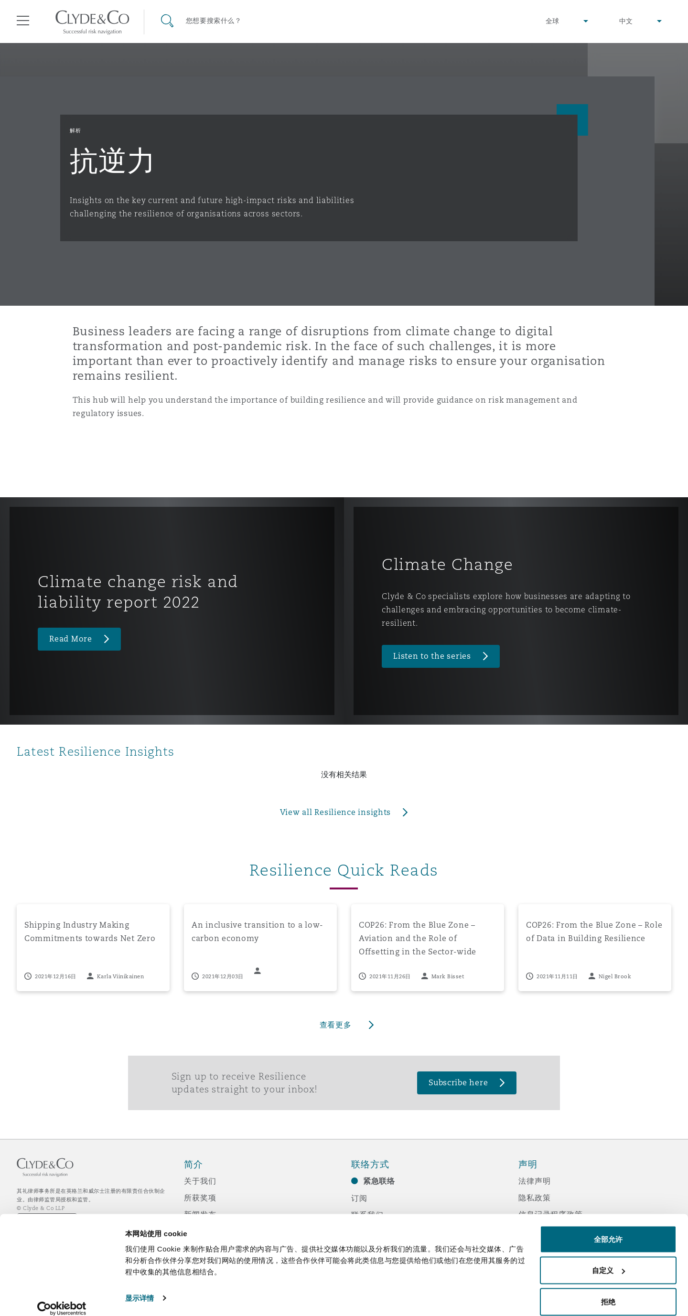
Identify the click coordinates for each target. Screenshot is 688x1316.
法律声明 (534, 1181)
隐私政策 (534, 1197)
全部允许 (608, 1228)
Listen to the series (432, 656)
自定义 (608, 1259)
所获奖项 (200, 1197)
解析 (75, 130)
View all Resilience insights (335, 812)
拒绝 (608, 1290)
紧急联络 (379, 1181)
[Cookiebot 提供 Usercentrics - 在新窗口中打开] (62, 1297)
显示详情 (139, 1287)
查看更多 (336, 1025)
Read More (70, 639)
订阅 (359, 1198)
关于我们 (200, 1181)
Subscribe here (458, 1083)
